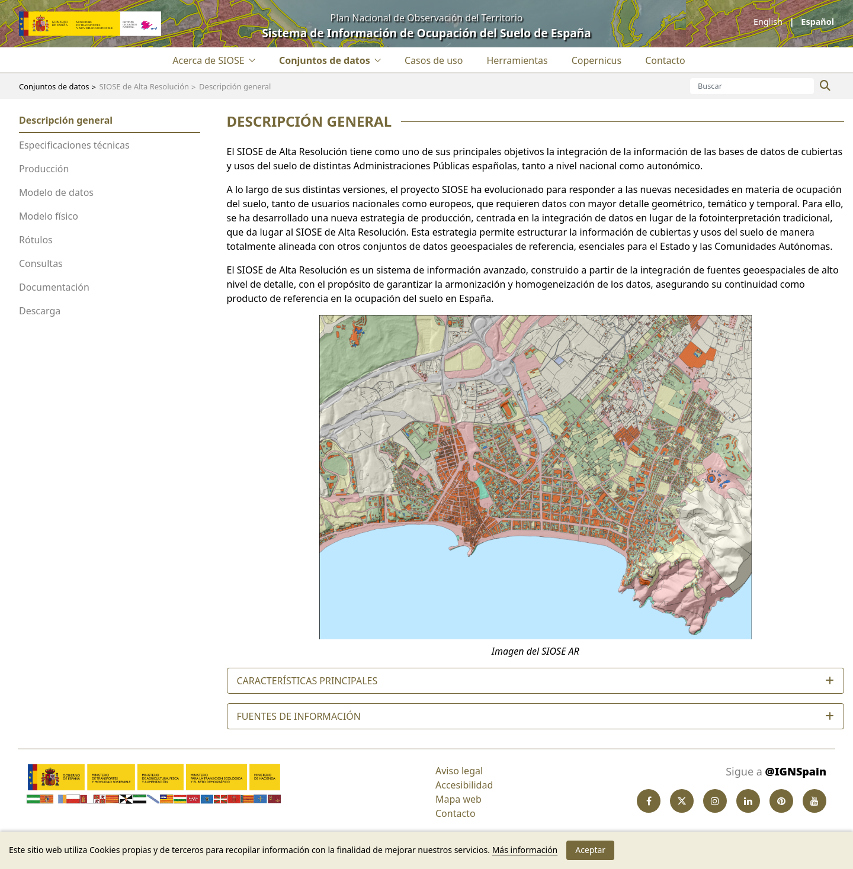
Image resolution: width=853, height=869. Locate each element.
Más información (525, 849)
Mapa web (458, 799)
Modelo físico (48, 216)
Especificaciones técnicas (74, 145)
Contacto (455, 813)
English (769, 21)
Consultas (41, 263)
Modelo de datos (56, 192)
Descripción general (66, 120)
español (816, 21)
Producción (44, 168)
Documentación (54, 287)
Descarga (39, 310)
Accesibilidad (464, 784)
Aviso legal (459, 770)
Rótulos (36, 239)
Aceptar (590, 849)
